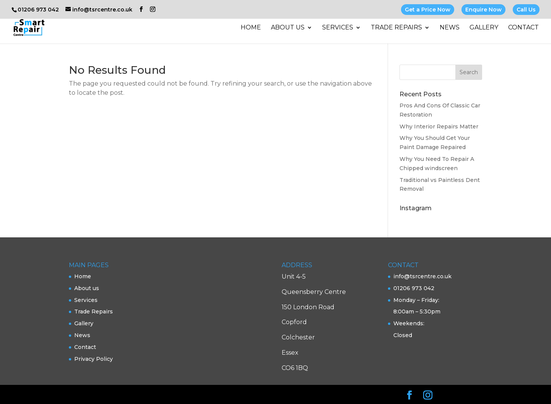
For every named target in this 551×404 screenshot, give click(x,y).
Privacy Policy (93, 358)
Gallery (483, 28)
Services (337, 28)
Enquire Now (483, 9)
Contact (523, 28)
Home (251, 28)
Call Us (526, 9)
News (450, 28)
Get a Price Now (427, 9)
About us (288, 28)
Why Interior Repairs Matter (438, 126)
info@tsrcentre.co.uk (422, 276)
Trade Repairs (396, 28)
